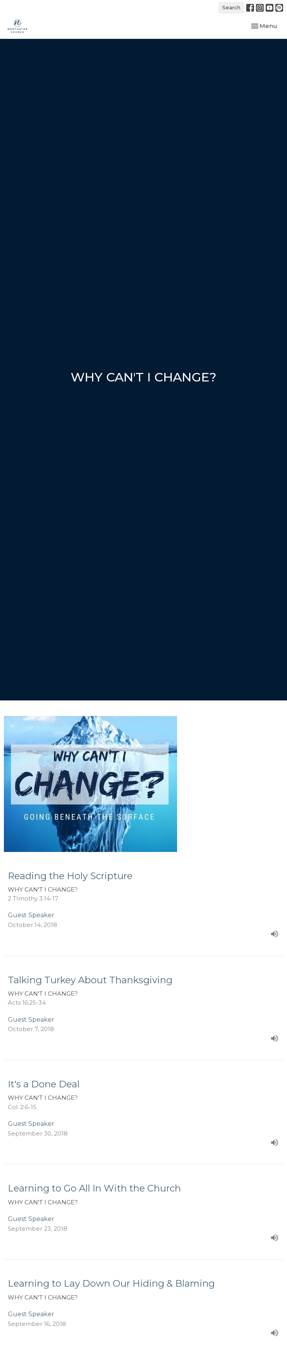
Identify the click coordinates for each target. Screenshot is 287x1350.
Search (231, 7)
